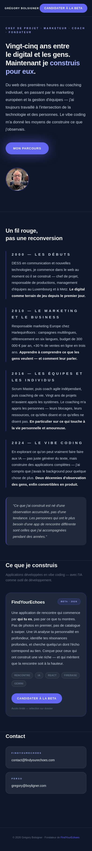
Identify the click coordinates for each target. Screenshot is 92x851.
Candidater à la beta (63, 8)
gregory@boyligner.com (28, 786)
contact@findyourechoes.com (33, 760)
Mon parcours (27, 148)
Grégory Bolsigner (22, 8)
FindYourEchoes (70, 837)
